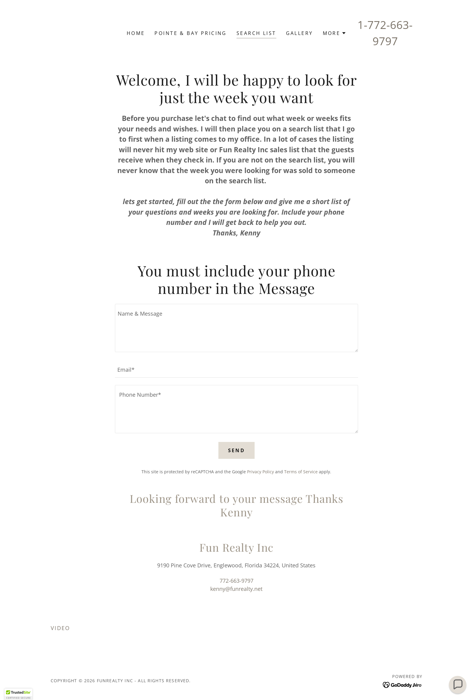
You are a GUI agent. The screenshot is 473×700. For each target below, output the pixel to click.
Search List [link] (256, 33)
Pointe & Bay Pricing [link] (190, 33)
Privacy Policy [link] (260, 472)
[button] (335, 33)
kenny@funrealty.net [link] (236, 588)
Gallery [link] (299, 33)
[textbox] (236, 328)
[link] (402, 684)
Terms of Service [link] (301, 472)
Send (236, 450)
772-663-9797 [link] (236, 580)
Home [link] (136, 33)
